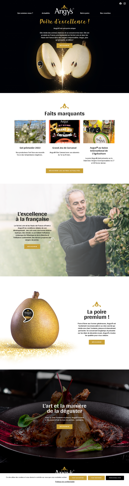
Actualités (46, 13)
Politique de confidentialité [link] (65, 482)
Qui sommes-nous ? (25, 13)
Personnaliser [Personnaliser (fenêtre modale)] (115, 477)
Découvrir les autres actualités (64, 170)
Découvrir (64, 45)
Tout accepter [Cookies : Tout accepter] (78, 477)
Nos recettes (105, 13)
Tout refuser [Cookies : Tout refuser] (96, 477)
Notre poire (84, 13)
